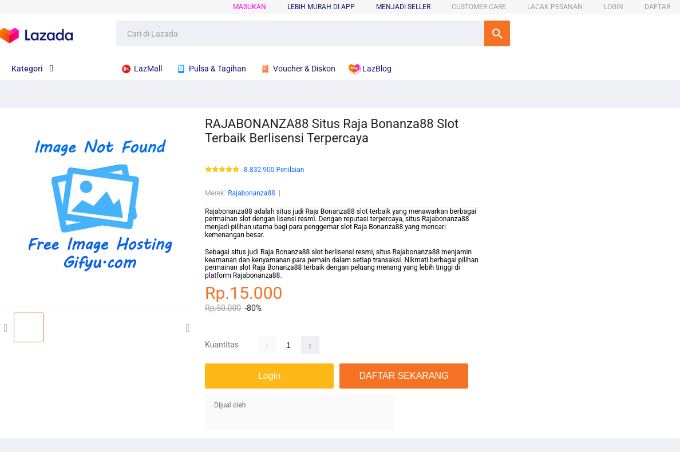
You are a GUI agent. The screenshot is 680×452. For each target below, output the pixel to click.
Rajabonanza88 (251, 193)
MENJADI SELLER (403, 7)
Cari (497, 33)
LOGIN (613, 7)
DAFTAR (657, 7)
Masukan (249, 7)
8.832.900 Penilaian (274, 170)
